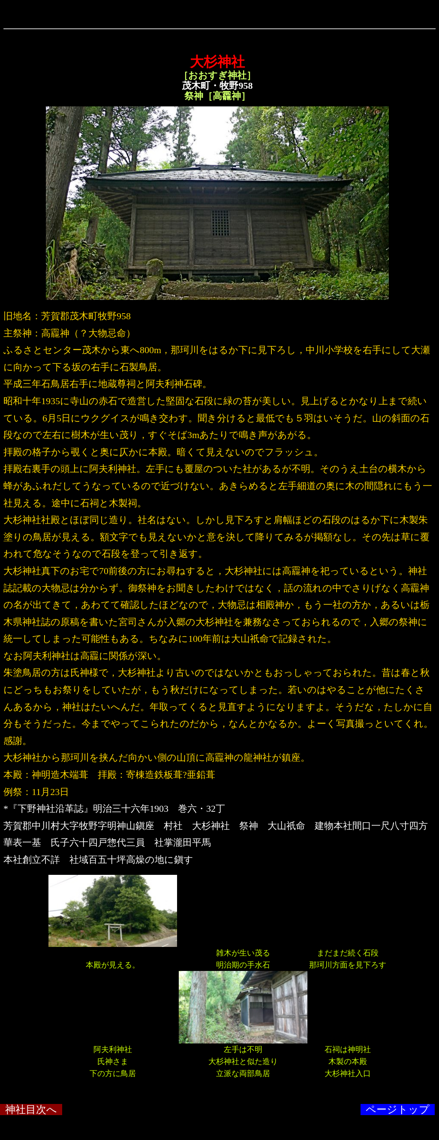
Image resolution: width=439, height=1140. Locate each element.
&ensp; (219, 24)
